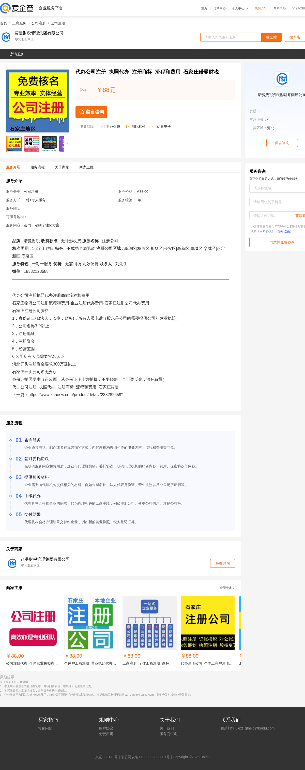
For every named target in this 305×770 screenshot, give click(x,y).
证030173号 (108, 757)
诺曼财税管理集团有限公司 (39, 33)
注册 (302, 8)
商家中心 (279, 8)
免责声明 (106, 734)
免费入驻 (261, 8)
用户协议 (106, 728)
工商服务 (19, 23)
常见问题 (45, 728)
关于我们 (167, 728)
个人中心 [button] (240, 8)
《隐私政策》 (284, 231)
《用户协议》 (265, 231)
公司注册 (39, 23)
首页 (204, 8)
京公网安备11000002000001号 (145, 757)
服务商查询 (168, 734)
